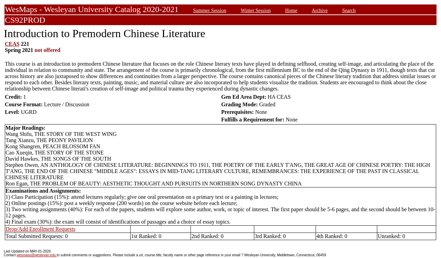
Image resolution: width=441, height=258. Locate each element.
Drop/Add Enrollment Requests (40, 229)
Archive (320, 10)
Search (349, 10)
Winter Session (256, 10)
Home (291, 10)
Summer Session (209, 10)
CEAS (12, 44)
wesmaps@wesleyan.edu (37, 255)
